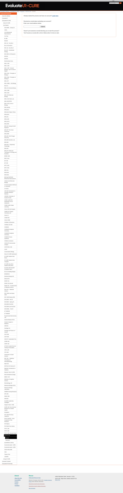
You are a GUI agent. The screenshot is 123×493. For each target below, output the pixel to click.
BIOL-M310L (7, 107)
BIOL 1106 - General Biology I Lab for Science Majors (10, 69)
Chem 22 (6, 215)
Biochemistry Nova (8, 61)
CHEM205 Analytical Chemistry (9, 230)
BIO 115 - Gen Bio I (8, 43)
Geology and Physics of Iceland (9, 331)
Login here (55, 15)
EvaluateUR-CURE (14, 11)
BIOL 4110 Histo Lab (9, 98)
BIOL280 (6, 142)
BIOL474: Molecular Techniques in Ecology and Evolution (10, 152)
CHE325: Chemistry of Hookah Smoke (9, 197)
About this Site (18, 478)
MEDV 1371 (7, 377)
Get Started (5, 25)
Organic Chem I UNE (9, 404)
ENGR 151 (6, 281)
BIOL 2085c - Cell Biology (10, 83)
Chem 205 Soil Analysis (9, 209)
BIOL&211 (6, 109)
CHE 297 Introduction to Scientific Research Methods (9, 192)
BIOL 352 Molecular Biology (8, 95)
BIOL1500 (6, 123)
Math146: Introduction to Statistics (9, 369)
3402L (5, 30)
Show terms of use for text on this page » (37, 483)
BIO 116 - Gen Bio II (9, 47)
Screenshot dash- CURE (10, 445)
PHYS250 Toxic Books (9, 426)
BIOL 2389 (6, 90)
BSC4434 (6, 172)
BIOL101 (6, 116)
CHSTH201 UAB (8, 247)
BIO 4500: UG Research (9, 54)
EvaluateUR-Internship (7, 463)
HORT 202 (6, 343)
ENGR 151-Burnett (8, 283)
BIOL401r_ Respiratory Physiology (9, 145)
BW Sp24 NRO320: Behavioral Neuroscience (10, 178)
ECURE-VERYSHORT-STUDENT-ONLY (9, 268)
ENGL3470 (6, 278)
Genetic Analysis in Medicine (8, 322)
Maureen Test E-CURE (9, 372)
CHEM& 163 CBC (8, 224)
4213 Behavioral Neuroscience (8, 33)
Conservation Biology (9, 251)
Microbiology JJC (8, 383)
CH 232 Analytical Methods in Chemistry (10, 185)
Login (113, 0)
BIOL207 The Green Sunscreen (8, 130)
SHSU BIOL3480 (8, 449)
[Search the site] (114, 3)
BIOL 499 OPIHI (8, 101)
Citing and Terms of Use (34, 477)
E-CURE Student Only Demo (9, 257)
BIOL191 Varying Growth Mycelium (10, 126)
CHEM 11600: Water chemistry (9, 206)
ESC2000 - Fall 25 (8, 299)
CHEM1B (6, 227)
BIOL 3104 (6, 92)
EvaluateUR (5, 18)
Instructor (8, 440)
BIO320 (6, 58)
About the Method (6, 16)
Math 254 (6, 363)
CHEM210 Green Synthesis (8, 237)
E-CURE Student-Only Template (9, 261)
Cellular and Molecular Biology (9, 181)
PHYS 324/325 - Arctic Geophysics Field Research (9, 420)
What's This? (57, 479)
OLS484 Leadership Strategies (8, 401)
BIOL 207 (6, 81)
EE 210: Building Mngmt (9, 271)
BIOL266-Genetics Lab (9, 139)
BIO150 (6, 56)
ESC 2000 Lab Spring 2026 (9, 294)
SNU (5, 452)
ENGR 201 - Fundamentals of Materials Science (10, 286)
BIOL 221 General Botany (10, 88)
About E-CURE (6, 23)
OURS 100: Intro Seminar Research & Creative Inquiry (10, 409)
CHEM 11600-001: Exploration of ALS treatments (8, 201)
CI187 (5, 249)
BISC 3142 (6, 158)
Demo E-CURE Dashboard (10, 254)
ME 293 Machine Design (9, 374)
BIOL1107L (7, 121)
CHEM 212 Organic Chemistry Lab (8, 212)
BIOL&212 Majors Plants (10, 112)
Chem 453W (7, 220)
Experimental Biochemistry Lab (10, 316)
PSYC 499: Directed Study (10, 433)
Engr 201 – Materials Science (9, 290)
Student (7, 438)
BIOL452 (6, 148)
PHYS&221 (7, 423)
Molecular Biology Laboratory (8, 388)
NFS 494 (6, 393)
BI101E (6, 40)
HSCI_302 (6, 349)
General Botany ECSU (9, 319)
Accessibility (18, 480)
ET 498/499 (7, 311)
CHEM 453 (6, 217)
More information (32, 488)
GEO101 (6, 325)
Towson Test (7, 454)
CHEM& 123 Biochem (9, 222)
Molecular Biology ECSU (10, 385)
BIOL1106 (6, 119)
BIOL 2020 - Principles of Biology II (10, 78)
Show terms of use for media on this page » (37, 486)
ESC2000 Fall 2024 (8, 304)
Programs (22, 11)
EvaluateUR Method (4, 11)
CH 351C (6, 188)
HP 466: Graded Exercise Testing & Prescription (10, 347)
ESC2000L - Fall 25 (8, 308)
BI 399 (5, 38)
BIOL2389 (6, 133)
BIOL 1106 (6, 63)
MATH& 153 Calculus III (9, 366)
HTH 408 (6, 352)
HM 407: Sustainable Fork (10, 339)
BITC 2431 (6, 165)
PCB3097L (6, 412)
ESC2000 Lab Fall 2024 (9, 306)
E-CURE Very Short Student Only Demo (8, 264)
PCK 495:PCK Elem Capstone (8, 415)
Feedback (17, 485)
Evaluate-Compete (6, 461)
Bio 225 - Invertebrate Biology (9, 51)
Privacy (16, 483)
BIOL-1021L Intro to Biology (8, 104)
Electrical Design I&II (9, 276)
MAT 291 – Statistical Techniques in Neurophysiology (9, 360)
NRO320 (6, 398)
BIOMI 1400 (7, 156)
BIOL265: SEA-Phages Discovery (9, 137)
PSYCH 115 (28, 11)
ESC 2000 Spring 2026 (9, 297)
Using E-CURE (6, 459)
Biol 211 (6, 85)
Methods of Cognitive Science (9, 380)
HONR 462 (6, 341)
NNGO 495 (6, 396)
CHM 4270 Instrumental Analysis (9, 244)
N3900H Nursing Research (10, 391)
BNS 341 (6, 170)
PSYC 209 (6, 428)
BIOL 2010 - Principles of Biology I (10, 74)
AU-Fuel (6, 36)
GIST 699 (6, 334)
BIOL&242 (6, 114)
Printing (16, 482)
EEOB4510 (6, 274)
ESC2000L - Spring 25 (9, 27)
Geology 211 (7, 328)
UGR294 (6, 456)
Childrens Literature (8, 240)
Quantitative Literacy (9, 442)
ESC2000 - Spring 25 (9, 301)
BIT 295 (6, 160)
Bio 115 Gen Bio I (8, 45)
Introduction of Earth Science (9, 355)
